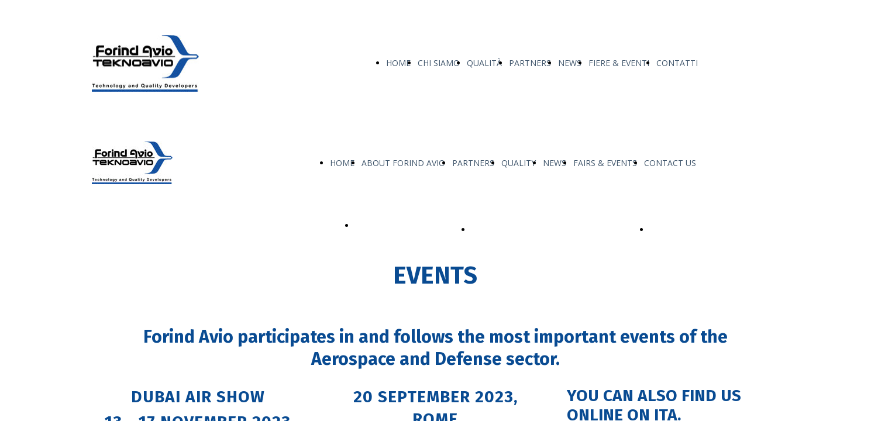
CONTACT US (670, 162)
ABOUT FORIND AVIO (403, 162)
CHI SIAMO (439, 62)
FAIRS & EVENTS (605, 162)
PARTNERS (530, 62)
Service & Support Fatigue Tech (709, 229)
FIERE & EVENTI (618, 62)
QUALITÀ (484, 62)
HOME (398, 62)
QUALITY (518, 162)
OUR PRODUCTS (387, 225)
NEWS (569, 62)
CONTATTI (677, 62)
